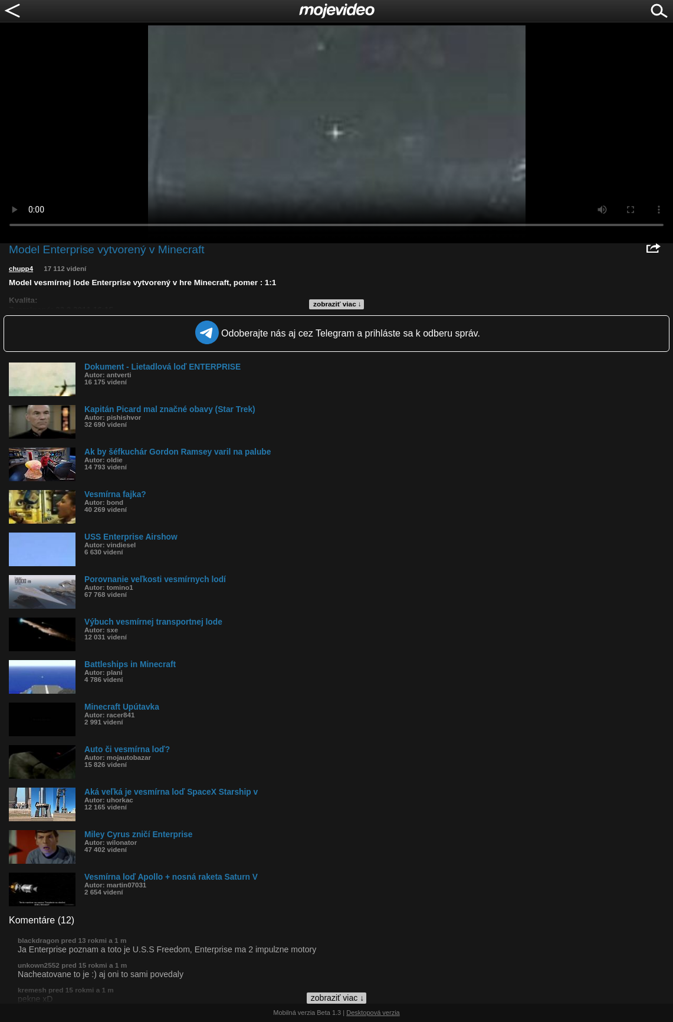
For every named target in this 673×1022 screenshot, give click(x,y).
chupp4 (21, 268)
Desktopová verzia (373, 1012)
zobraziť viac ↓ (337, 304)
